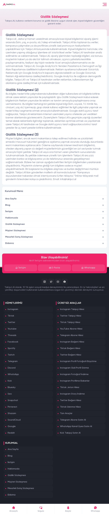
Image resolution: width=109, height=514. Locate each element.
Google (12, 426)
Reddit (11, 433)
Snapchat (13, 400)
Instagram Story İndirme (72, 394)
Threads (12, 335)
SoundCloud (14, 420)
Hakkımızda (11, 218)
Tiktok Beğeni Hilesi (70, 348)
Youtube (12, 329)
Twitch (11, 355)
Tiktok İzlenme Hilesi (70, 407)
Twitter (11, 322)
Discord (11, 368)
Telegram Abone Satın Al (73, 420)
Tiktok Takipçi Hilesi (70, 322)
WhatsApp (13, 374)
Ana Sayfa (10, 199)
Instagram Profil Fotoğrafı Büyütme (78, 361)
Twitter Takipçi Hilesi (70, 316)
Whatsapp (88, 268)
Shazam (12, 413)
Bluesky (11, 387)
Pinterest (12, 407)
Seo (10, 394)
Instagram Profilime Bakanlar (75, 381)
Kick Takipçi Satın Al (70, 433)
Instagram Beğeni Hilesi (72, 342)
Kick (10, 381)
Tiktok (11, 316)
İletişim (9, 211)
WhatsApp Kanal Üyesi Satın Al (76, 426)
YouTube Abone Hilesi (71, 329)
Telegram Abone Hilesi (71, 335)
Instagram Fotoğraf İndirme (74, 374)
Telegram (13, 361)
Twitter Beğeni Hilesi (70, 355)
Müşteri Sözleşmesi (15, 230)
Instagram (13, 309)
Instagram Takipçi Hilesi (72, 309)
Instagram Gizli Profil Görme (74, 368)
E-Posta (54, 268)
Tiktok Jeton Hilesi (69, 387)
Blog (7, 205)
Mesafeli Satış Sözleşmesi (19, 237)
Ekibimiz (9, 243)
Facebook (13, 342)
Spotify (11, 348)
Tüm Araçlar (66, 413)
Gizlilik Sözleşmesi (15, 224)
